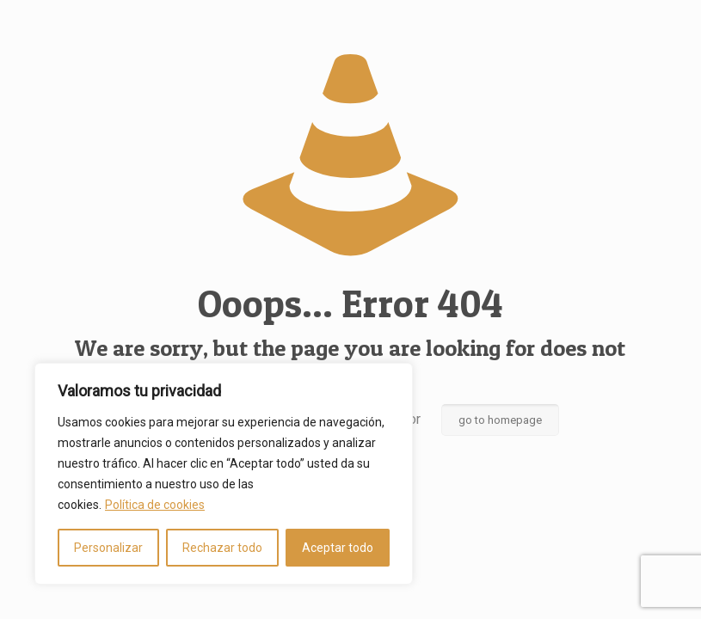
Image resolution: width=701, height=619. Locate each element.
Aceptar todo (337, 548)
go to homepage (500, 420)
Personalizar (108, 548)
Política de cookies (155, 505)
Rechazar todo (222, 548)
